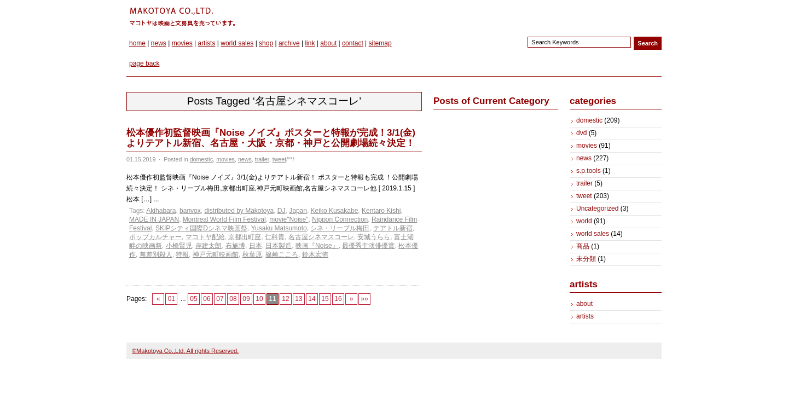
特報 (182, 254)
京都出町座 (244, 237)
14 (311, 299)
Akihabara (161, 211)
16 (337, 299)
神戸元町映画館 (216, 254)
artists (206, 43)
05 (193, 299)
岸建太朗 (208, 246)
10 (259, 299)
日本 (255, 246)
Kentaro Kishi (381, 211)
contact (352, 43)
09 (246, 299)
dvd (581, 133)
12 (285, 299)
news (158, 43)
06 (206, 299)
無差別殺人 (156, 254)
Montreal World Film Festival (224, 219)
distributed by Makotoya (239, 211)
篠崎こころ (281, 254)
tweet (279, 159)
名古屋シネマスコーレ (321, 237)
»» (364, 299)
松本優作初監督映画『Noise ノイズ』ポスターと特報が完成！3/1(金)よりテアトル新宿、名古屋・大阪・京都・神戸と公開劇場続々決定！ (270, 138)
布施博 (235, 246)
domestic (201, 159)
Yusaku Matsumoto (279, 228)
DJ (281, 211)
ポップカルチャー (155, 237)
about (328, 43)
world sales (237, 43)
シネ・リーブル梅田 (339, 228)
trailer (262, 159)
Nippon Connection (340, 219)
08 (232, 299)
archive (289, 43)
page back (144, 63)
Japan (298, 211)
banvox (190, 211)
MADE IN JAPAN (154, 219)
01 (171, 299)
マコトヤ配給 (205, 237)
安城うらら (373, 237)
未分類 (586, 259)
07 (219, 299)
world (584, 221)
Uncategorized (597, 208)
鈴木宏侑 (315, 254)
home (137, 43)
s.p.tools (588, 171)
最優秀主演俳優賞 (368, 246)
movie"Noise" (288, 219)
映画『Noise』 (317, 246)
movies (182, 43)
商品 (582, 246)
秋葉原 (252, 254)
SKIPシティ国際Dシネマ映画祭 (201, 228)
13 (298, 299)
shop (266, 43)
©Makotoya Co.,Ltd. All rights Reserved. (185, 350)
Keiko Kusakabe (334, 211)
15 (324, 299)
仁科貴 (275, 237)
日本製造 (278, 246)
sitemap (380, 43)
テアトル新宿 (393, 228)
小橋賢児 (179, 246)
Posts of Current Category (491, 101)
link (310, 43)
